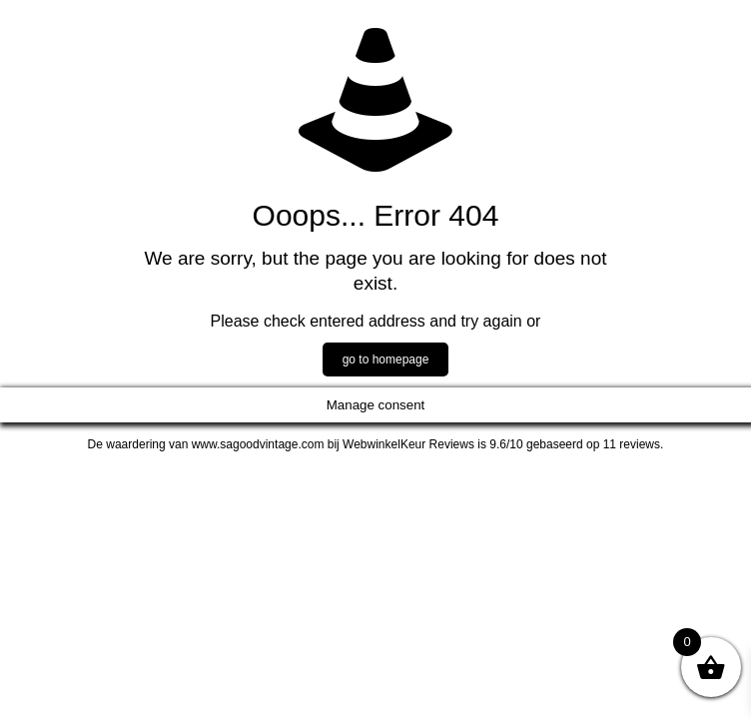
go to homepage (386, 359)
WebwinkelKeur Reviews (408, 444)
